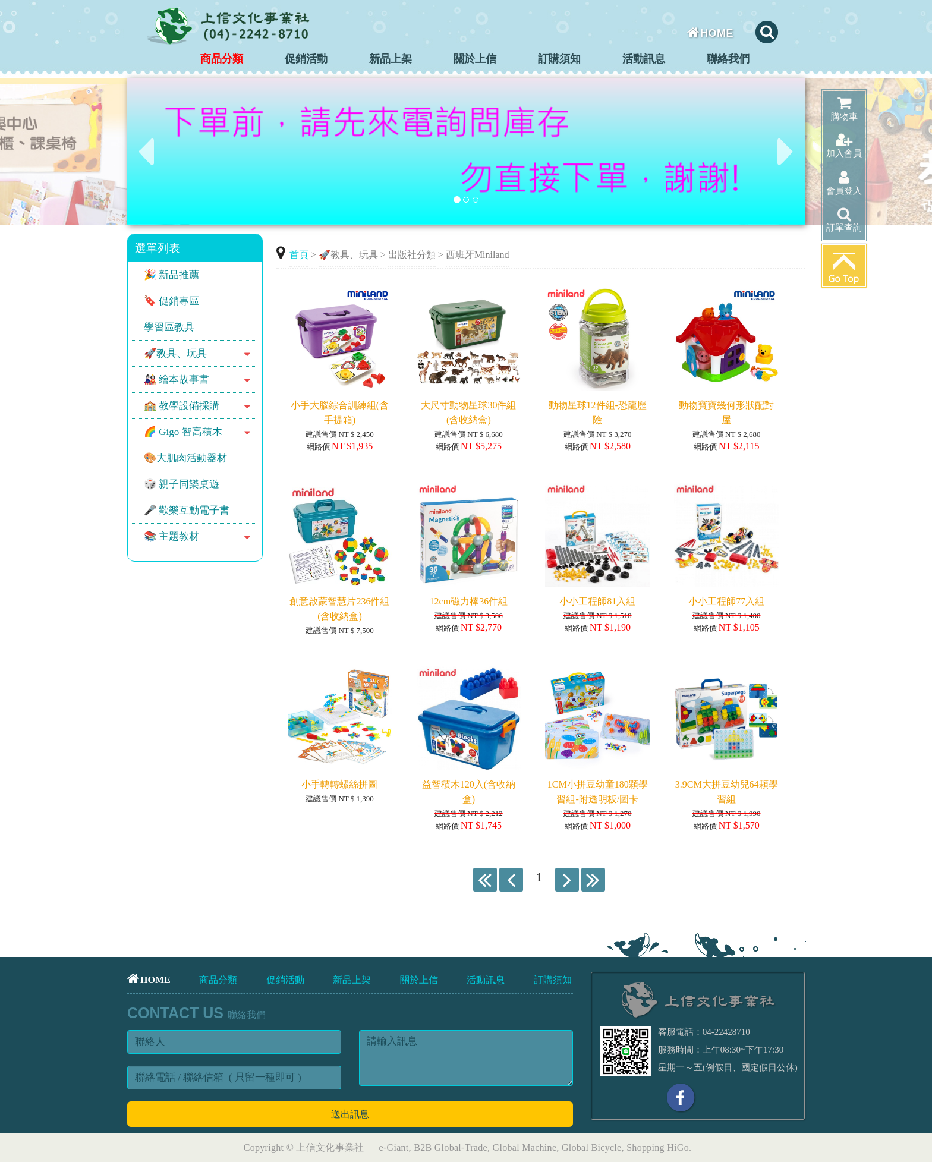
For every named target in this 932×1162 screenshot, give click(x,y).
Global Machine (525, 1147)
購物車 (844, 108)
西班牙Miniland (477, 255)
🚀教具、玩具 (348, 255)
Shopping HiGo (657, 1147)
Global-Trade (460, 1147)
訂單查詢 (844, 219)
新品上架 (390, 59)
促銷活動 (306, 59)
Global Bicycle (592, 1147)
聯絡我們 (728, 59)
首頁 (298, 255)
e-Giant (394, 1147)
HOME (710, 33)
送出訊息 (350, 1114)
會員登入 (844, 183)
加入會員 (844, 145)
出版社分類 (412, 255)
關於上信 (475, 59)
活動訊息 (643, 59)
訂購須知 (559, 59)
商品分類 (221, 59)
